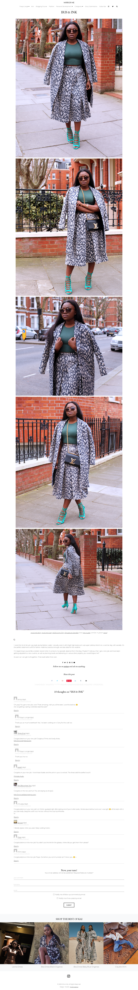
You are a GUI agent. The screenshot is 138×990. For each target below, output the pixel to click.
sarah (20, 767)
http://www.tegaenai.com (22, 741)
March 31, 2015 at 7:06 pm (22, 805)
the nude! (86, 633)
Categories (78, 6)
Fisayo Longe (24, 6)
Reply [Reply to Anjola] (16, 832)
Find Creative (74, 987)
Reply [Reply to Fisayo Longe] (17, 726)
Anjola (20, 823)
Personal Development (64, 6)
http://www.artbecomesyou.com (25, 795)
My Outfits (50, 684)
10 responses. (98, 684)
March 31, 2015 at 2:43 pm (23, 753)
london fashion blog (75, 684)
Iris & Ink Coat (46, 633)
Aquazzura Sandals (71, 633)
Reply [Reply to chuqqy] (16, 817)
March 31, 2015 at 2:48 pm (22, 769)
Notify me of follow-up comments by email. (70, 895)
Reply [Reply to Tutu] (16, 846)
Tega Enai (21, 733)
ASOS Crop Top (58, 633)
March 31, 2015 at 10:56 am (22, 701)
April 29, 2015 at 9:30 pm (22, 853)
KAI (32, 6)
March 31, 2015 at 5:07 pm (22, 787)
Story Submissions (91, 6)
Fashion (51, 6)
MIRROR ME (69, 3)
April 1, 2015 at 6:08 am (21, 824)
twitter (66, 666)
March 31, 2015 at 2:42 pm (23, 719)
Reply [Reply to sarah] (16, 780)
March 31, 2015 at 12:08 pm (22, 735)
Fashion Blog (40, 684)
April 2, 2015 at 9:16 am (21, 839)
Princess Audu (19, 776)
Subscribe (102, 6)
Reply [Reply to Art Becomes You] (16, 798)
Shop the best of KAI (69, 919)
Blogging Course (41, 6)
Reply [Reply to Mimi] (16, 861)
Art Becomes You (25, 786)
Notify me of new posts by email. (70, 898)
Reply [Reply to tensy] (16, 711)
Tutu (19, 837)
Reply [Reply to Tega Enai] (16, 744)
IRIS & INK (69, 12)
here (105, 633)
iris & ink (64, 684)
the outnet (88, 684)
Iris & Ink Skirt (36, 633)
